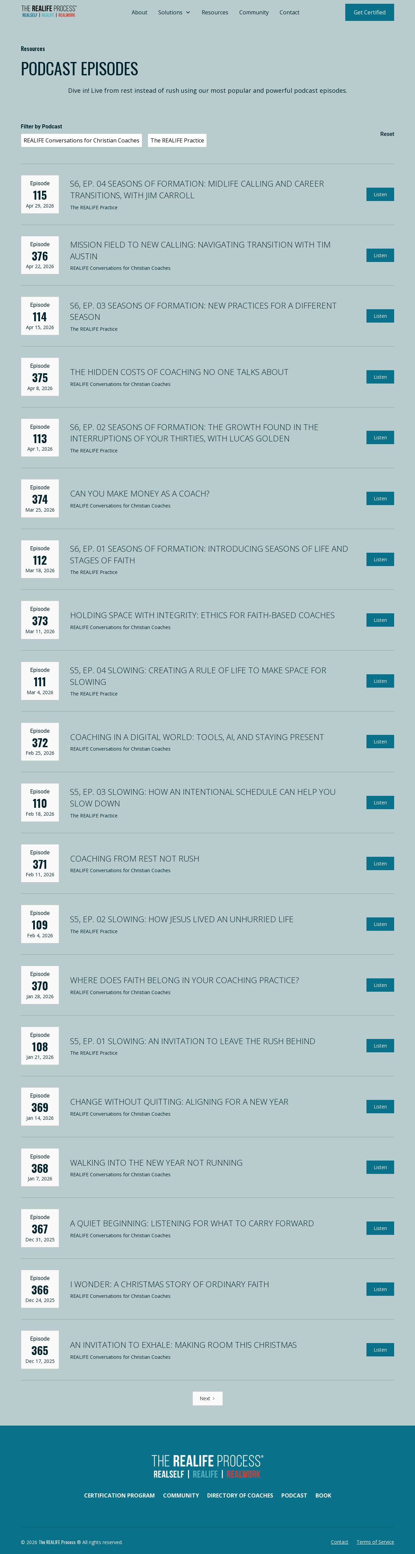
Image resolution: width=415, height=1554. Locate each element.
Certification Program (119, 1495)
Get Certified (370, 12)
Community (254, 12)
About (139, 12)
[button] (174, 12)
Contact (289, 12)
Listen (380, 194)
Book (323, 1495)
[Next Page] (207, 1398)
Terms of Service (375, 1542)
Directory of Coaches (240, 1495)
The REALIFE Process (57, 1541)
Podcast (294, 1495)
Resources (215, 12)
